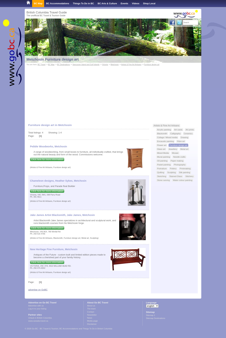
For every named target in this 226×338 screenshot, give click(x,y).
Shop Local (149, 3)
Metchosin (115, 65)
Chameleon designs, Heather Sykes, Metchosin (58, 180)
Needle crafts (179, 157)
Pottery (173, 168)
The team (91, 309)
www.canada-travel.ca (38, 321)
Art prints (190, 129)
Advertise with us (36, 306)
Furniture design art (151, 65)
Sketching (161, 176)
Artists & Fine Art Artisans (131, 65)
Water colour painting (182, 180)
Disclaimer (92, 324)
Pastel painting (164, 164)
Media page (92, 321)
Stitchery (189, 176)
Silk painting (184, 172)
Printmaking (185, 168)
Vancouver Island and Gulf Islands (85, 65)
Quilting (160, 172)
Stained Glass (175, 176)
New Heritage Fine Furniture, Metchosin (53, 249)
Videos (135, 3)
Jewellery (173, 149)
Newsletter (92, 315)
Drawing (184, 137)
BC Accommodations (57, 3)
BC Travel (41, 65)
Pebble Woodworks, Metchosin (48, 146)
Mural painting (163, 157)
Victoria (105, 65)
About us (91, 306)
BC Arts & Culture (107, 3)
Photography (180, 164)
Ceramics (188, 133)
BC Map (38, 3)
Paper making (177, 161)
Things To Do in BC (83, 3)
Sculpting (171, 172)
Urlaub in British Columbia (40, 318)
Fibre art (181, 141)
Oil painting (162, 161)
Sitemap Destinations (155, 318)
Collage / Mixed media (167, 137)
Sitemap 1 (150, 315)
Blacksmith (162, 133)
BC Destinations (63, 65)
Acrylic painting (164, 129)
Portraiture (162, 168)
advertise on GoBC (37, 289)
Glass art (161, 149)
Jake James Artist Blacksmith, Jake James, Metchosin (62, 215)
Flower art (161, 145)
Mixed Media (163, 153)
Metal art (184, 149)
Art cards (178, 129)
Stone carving (163, 180)
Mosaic (175, 153)
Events (124, 3)
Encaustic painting (165, 141)
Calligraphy (175, 133)
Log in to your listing (37, 309)
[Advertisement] (113, 93)
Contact (90, 312)
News (89, 318)
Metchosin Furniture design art (52, 59)
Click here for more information (47, 159)
